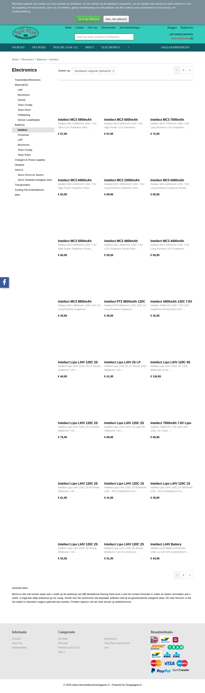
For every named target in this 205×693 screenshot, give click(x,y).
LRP (20, 89)
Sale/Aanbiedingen (129, 27)
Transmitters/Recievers (27, 79)
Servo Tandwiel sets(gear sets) (35, 179)
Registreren (187, 27)
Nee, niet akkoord (116, 19)
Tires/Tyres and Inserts (117, 643)
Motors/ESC (21, 84)
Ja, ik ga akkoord (88, 19)
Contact (79, 27)
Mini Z (89, 47)
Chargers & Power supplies (30, 159)
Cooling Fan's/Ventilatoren (29, 189)
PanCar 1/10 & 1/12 (65, 47)
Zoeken (137, 37)
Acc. (106, 647)
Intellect (54, 59)
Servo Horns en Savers (31, 174)
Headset (19, 164)
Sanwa (21, 99)
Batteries (42, 59)
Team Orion (24, 109)
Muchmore (23, 94)
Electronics (111, 47)
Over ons (92, 27)
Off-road (39, 47)
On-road (18, 47)
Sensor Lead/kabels (29, 119)
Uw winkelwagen (181, 34)
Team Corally (25, 104)
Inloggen (172, 27)
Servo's (19, 169)
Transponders (22, 184)
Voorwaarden (108, 27)
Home (68, 27)
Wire (17, 194)
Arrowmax (23, 134)
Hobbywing (24, 114)
